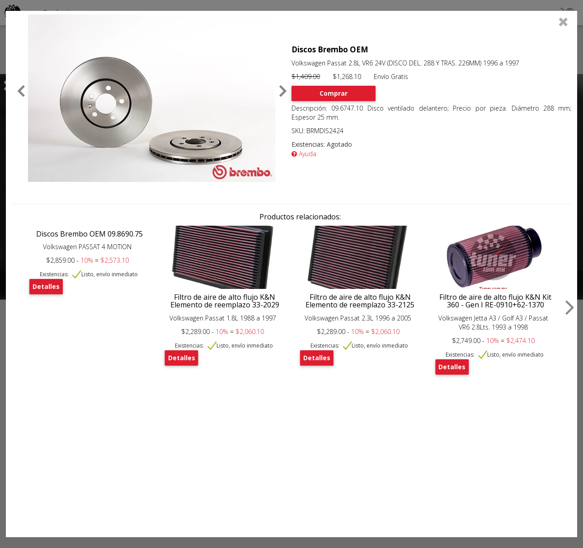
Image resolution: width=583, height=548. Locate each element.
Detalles (46, 286)
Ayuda (304, 153)
